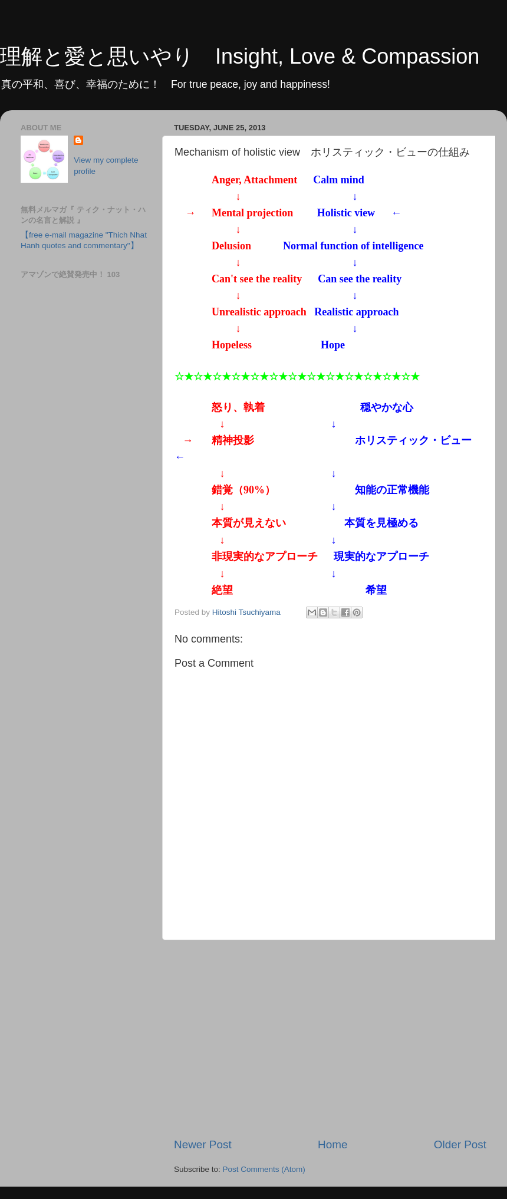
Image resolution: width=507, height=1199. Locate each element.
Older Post (460, 1144)
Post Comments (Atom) (264, 1169)
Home (332, 1144)
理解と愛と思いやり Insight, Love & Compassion (239, 56)
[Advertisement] (330, 1038)
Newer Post (203, 1144)
